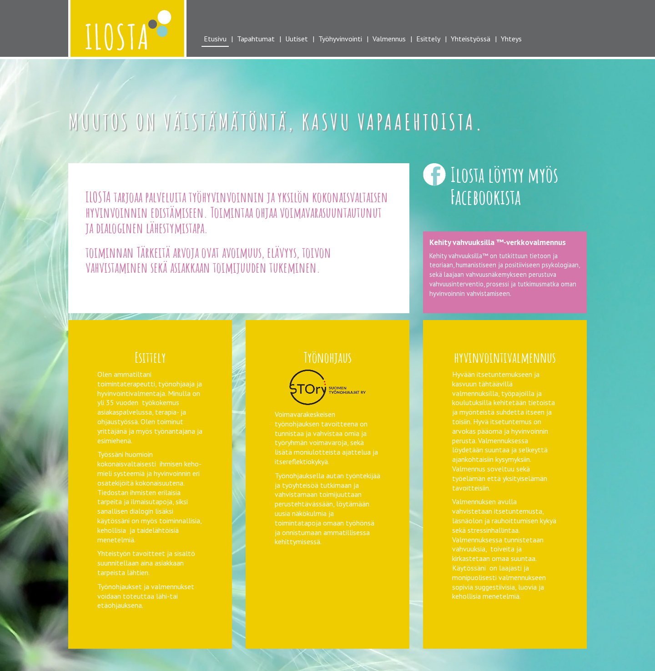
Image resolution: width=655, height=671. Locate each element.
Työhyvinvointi (340, 38)
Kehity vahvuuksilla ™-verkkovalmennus (497, 242)
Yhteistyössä (470, 38)
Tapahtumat (256, 38)
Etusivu (215, 38)
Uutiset (296, 38)
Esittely (428, 38)
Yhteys (511, 38)
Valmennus (389, 38)
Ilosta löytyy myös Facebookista (504, 185)
